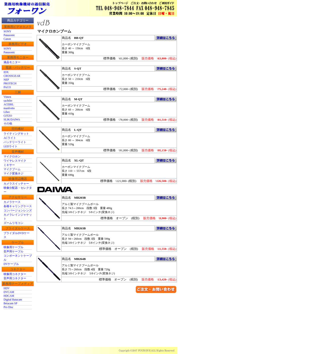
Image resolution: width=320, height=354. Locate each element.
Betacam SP (10, 303)
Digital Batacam (13, 299)
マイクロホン (12, 156)
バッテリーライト (15, 142)
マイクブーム (12, 169)
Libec (7, 112)
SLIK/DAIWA (12, 119)
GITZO (8, 115)
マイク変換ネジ (13, 173)
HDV (7, 288)
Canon (7, 39)
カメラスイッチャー (16, 183)
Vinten (7, 97)
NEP (6, 79)
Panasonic (9, 35)
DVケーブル (11, 264)
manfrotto (9, 108)
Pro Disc (8, 307)
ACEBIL (9, 104)
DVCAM (9, 292)
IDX (6, 72)
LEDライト (10, 146)
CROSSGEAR (12, 76)
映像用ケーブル (13, 247)
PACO (7, 87)
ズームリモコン (13, 223)
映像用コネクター (15, 274)
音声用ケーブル (13, 251)
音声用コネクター (15, 278)
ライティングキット (16, 133)
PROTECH (10, 83)
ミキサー (9, 165)
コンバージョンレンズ (18, 210)
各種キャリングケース (18, 206)
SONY (7, 31)
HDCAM (9, 295)
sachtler (8, 100)
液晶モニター (12, 62)
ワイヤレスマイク (15, 160)
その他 (8, 123)
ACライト (10, 138)
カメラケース (12, 202)
